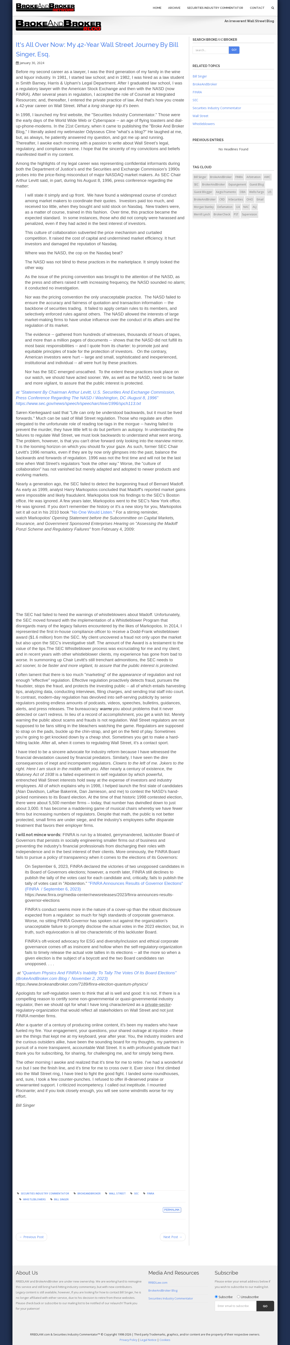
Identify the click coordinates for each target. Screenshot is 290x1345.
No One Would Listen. (92, 512)
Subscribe (224, 1297)
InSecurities (235, 199)
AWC (267, 177)
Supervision (249, 214)
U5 (269, 192)
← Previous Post (31, 1237)
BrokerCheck (222, 214)
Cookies (165, 1340)
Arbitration (253, 177)
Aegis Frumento (226, 192)
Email (260, 199)
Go (265, 1306)
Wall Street (117, 1193)
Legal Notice (148, 1340)
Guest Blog (257, 184)
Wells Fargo (256, 192)
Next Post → (172, 1237)
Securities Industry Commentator (215, 8)
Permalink (172, 1209)
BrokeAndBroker (89, 1193)
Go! (234, 49)
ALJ (254, 207)
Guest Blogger (203, 192)
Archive (174, 8)
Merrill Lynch (202, 214)
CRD (222, 199)
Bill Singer (61, 1199)
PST (236, 214)
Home (157, 8)
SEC (136, 1193)
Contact (257, 8)
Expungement (237, 184)
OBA (243, 192)
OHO (249, 199)
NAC (246, 207)
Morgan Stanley (204, 207)
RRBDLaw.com (157, 1283)
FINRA (150, 1193)
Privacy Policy (128, 1340)
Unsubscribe (248, 1297)
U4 (238, 207)
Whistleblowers (34, 1199)
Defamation (224, 207)
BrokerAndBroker (213, 184)
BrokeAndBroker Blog (162, 1290)
